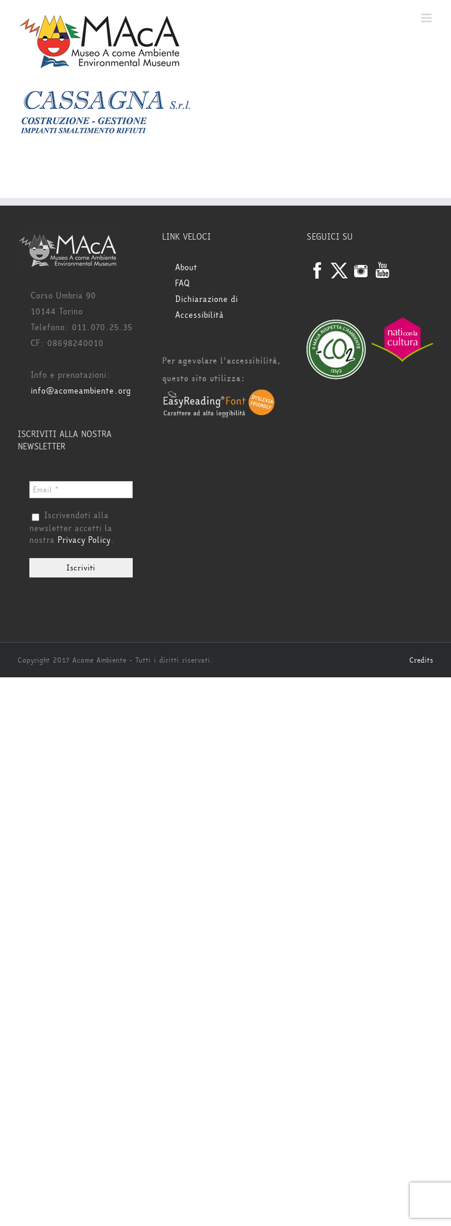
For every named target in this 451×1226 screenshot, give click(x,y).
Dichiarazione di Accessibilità (206, 307)
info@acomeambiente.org (81, 391)
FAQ (182, 283)
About (186, 267)
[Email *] (81, 489)
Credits (421, 660)
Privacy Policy (84, 540)
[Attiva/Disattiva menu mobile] (427, 18)
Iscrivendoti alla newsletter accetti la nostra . (72, 528)
